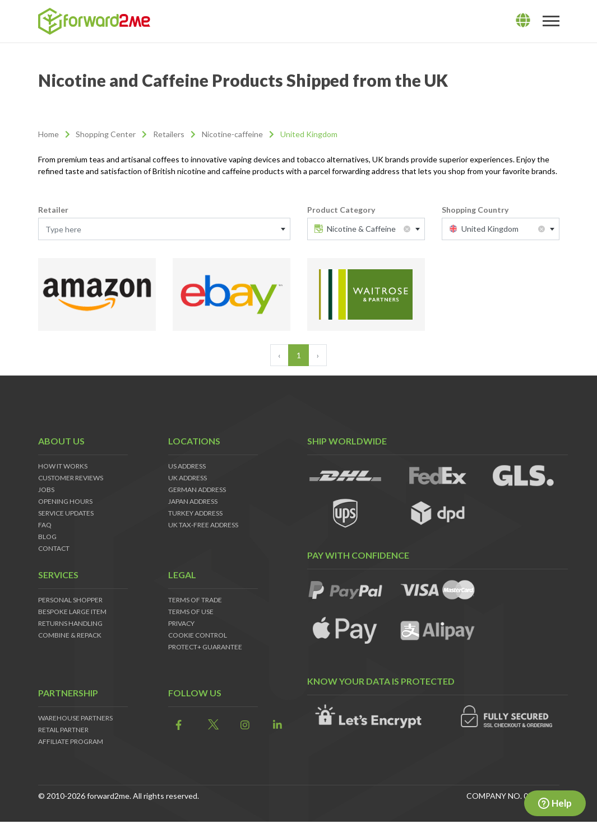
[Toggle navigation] (551, 21)
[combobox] (164, 229)
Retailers (168, 134)
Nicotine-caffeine (232, 134)
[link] (176, 725)
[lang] (523, 20)
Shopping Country (475, 209)
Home (48, 134)
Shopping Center (106, 134)
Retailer (53, 209)
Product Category (341, 209)
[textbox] (164, 229)
